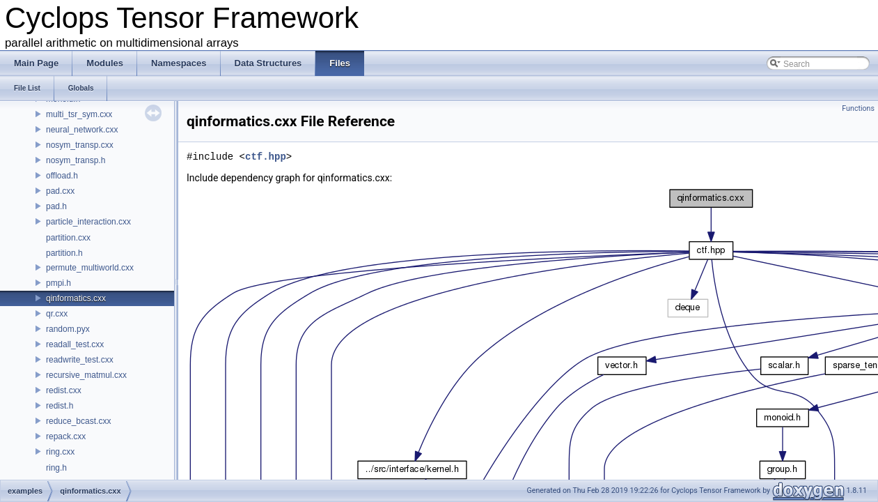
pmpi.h (58, 283)
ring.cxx (60, 452)
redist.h (59, 406)
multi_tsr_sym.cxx (79, 114)
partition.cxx (68, 238)
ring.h (56, 468)
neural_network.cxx (82, 130)
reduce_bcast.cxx (78, 421)
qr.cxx (57, 314)
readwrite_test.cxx (79, 360)
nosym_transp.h (75, 160)
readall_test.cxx (75, 344)
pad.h (56, 206)
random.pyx (68, 329)
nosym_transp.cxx (79, 145)
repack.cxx (66, 436)
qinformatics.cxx (76, 298)
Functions (858, 108)
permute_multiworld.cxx (90, 268)
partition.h (64, 253)
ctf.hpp (265, 156)
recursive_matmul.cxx (86, 375)
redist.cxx (63, 390)
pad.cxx (60, 191)
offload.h (62, 176)
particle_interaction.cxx (88, 222)
